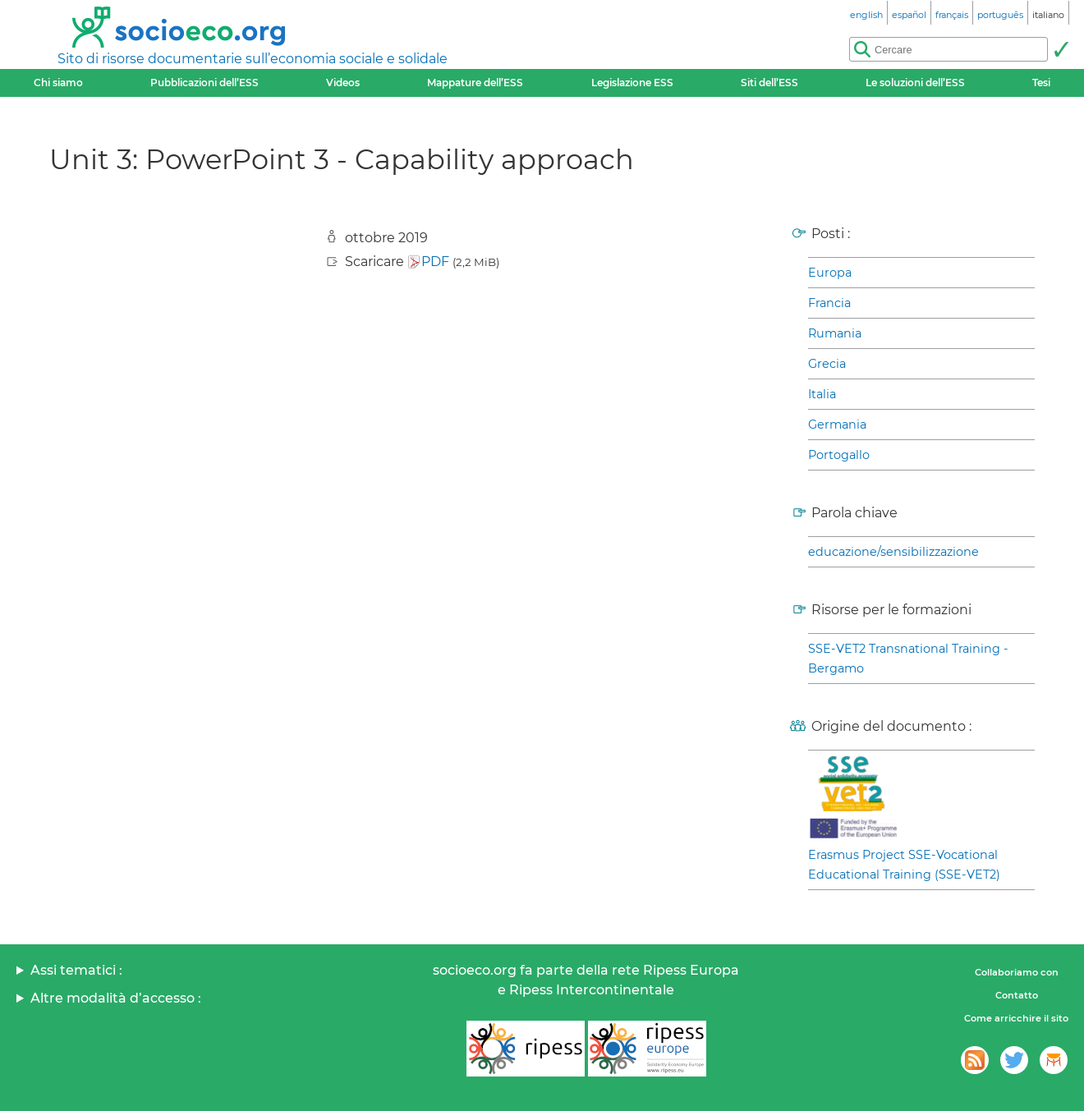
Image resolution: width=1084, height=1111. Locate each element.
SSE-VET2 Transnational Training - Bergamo (908, 658)
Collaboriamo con (1017, 972)
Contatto (1016, 995)
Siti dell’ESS (769, 82)
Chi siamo (58, 82)
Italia (822, 394)
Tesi (1041, 82)
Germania (837, 424)
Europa (830, 272)
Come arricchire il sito (1016, 1018)
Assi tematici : (76, 970)
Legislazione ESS (632, 82)
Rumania (834, 333)
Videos (343, 82)
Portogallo (839, 455)
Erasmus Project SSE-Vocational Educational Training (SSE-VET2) (904, 864)
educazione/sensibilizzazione (893, 551)
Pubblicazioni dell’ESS (204, 82)
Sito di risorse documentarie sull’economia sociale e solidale (252, 59)
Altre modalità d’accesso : (115, 998)
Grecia (827, 363)
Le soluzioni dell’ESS (915, 82)
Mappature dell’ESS (475, 82)
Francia (829, 303)
